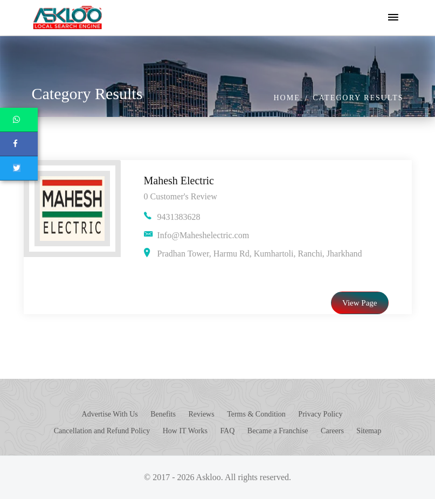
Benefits (163, 414)
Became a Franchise (277, 431)
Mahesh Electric (179, 180)
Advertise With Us (110, 414)
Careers (332, 431)
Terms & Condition (256, 414)
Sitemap (368, 431)
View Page (359, 303)
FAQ (227, 431)
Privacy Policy (320, 414)
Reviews (201, 414)
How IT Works (185, 431)
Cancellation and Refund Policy (102, 431)
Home (286, 98)
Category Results (358, 98)
